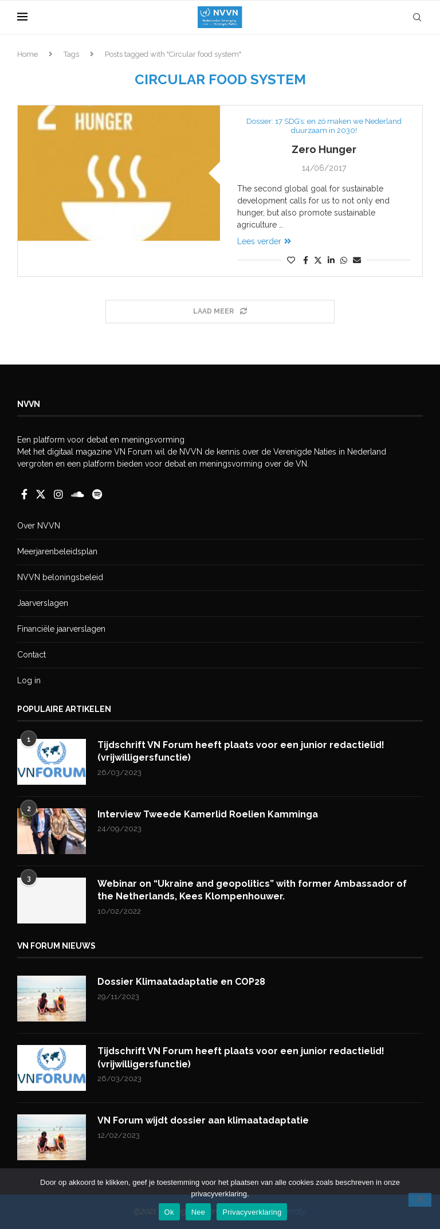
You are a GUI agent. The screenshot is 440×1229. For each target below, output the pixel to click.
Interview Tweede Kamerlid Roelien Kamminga (207, 814)
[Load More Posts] (220, 311)
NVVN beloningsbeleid (60, 577)
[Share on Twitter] (318, 260)
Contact (31, 654)
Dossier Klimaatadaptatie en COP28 (181, 981)
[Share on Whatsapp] (343, 260)
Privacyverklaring (251, 1212)
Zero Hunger (324, 149)
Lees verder (264, 241)
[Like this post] (291, 260)
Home (27, 54)
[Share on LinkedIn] (331, 260)
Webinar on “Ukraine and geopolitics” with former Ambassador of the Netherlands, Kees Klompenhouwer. (252, 890)
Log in (29, 680)
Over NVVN (38, 525)
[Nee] (419, 1200)
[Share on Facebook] (305, 260)
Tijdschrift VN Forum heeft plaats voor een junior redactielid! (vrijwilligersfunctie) (240, 751)
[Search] (417, 17)
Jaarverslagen (42, 603)
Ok (169, 1212)
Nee (198, 1212)
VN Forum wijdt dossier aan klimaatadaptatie (203, 1120)
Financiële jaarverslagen (61, 628)
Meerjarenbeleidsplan (57, 551)
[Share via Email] (357, 260)
